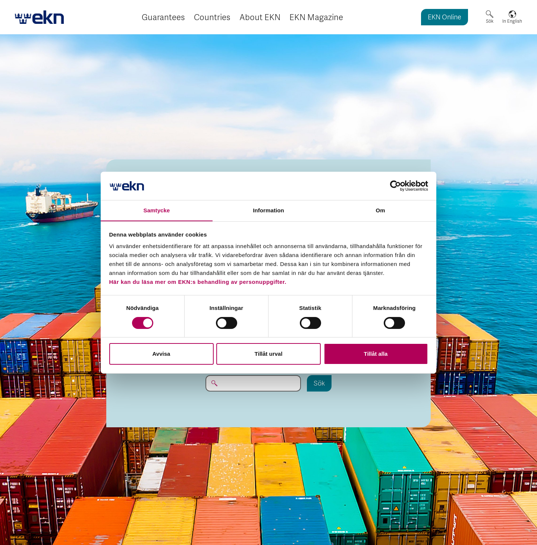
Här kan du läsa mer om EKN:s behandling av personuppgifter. (197, 282)
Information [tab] (268, 210)
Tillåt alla (376, 354)
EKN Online (444, 17)
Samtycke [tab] (157, 210)
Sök (489, 21)
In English (512, 21)
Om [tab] (380, 210)
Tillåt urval (269, 354)
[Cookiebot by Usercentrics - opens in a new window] (395, 185)
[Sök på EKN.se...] (253, 383)
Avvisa (161, 354)
